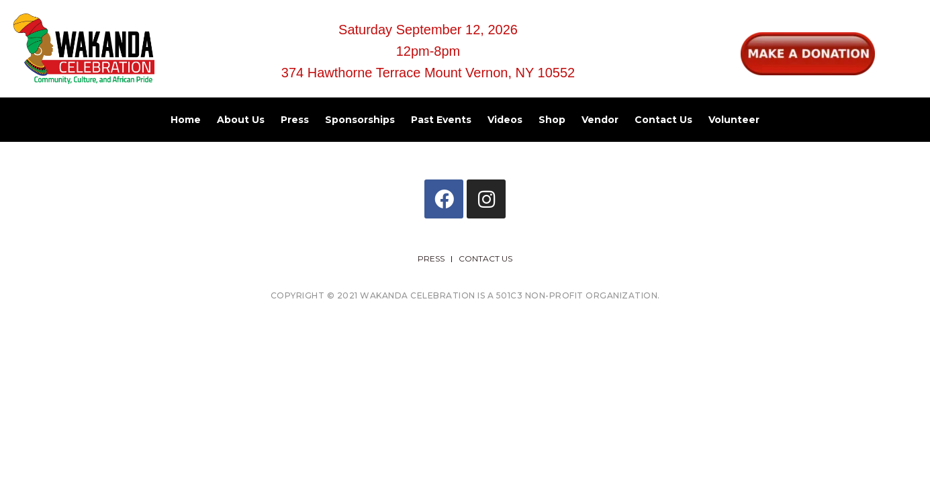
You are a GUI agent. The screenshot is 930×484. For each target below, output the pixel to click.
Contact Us (663, 120)
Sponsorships (360, 120)
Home (186, 120)
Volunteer (733, 120)
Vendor (600, 120)
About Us (241, 120)
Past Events (441, 120)
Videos (504, 120)
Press (295, 120)
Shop (552, 120)
